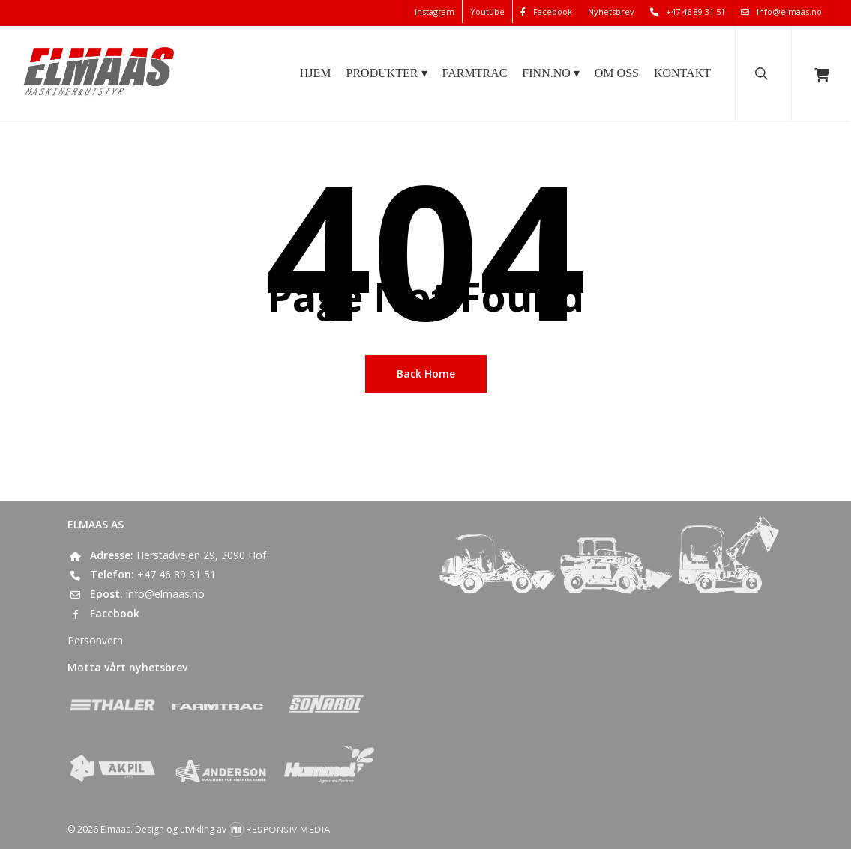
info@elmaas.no (165, 594)
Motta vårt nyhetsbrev (127, 667)
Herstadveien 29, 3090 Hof (201, 555)
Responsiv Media (288, 830)
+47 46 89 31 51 (176, 574)
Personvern (95, 640)
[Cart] (821, 73)
